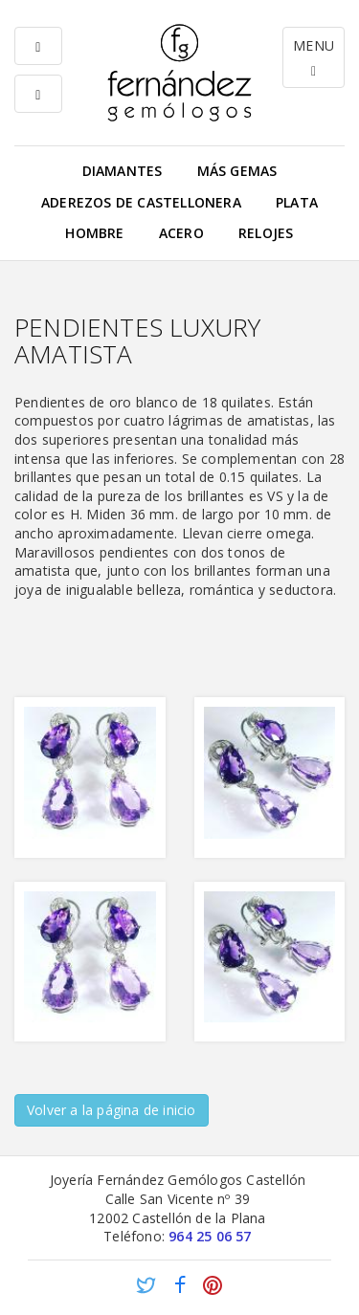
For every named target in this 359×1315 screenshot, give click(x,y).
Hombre (94, 233)
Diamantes (122, 171)
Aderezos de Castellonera (141, 202)
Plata (297, 202)
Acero (181, 233)
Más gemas (237, 171)
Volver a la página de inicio (111, 1110)
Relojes (265, 233)
